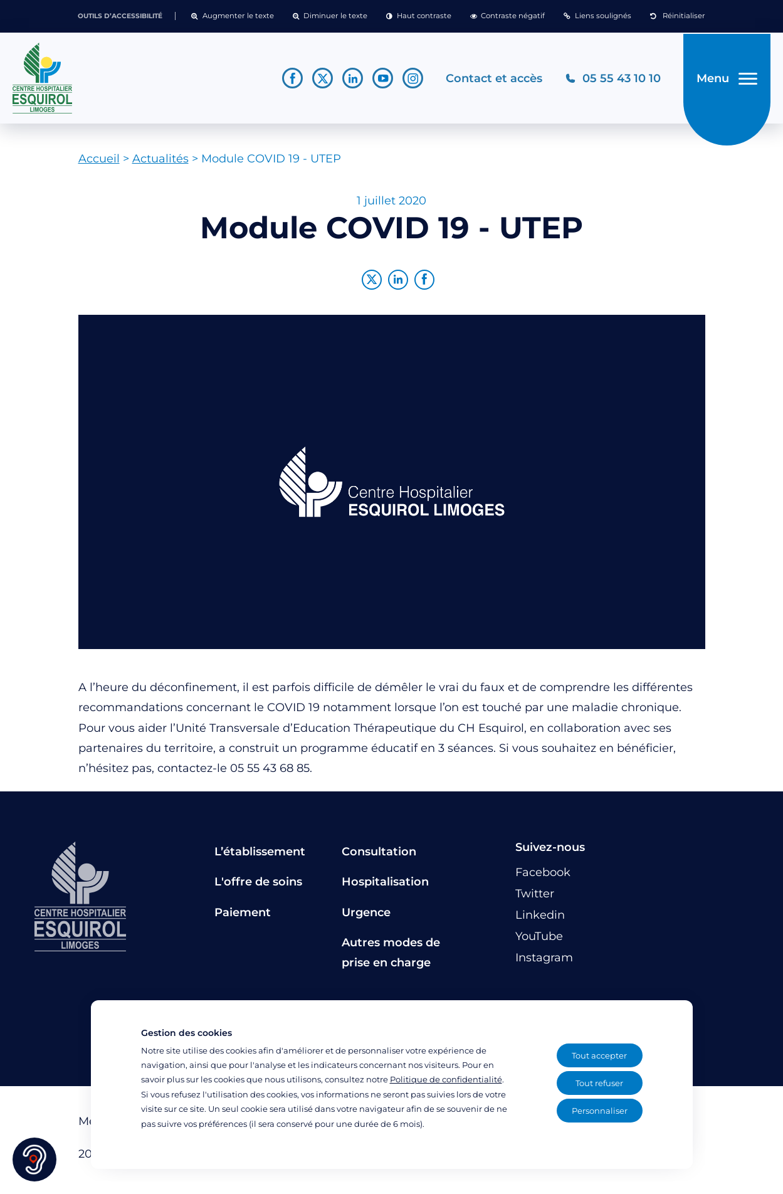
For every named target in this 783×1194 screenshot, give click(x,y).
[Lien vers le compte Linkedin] (350, 80)
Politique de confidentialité (446, 1079)
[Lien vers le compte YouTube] (380, 80)
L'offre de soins (258, 887)
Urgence (366, 917)
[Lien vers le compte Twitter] (320, 80)
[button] (232, 16)
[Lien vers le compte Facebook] (290, 80)
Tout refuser (599, 1083)
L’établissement (259, 856)
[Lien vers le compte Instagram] (410, 80)
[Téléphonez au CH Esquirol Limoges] (610, 81)
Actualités (160, 164)
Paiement (242, 917)
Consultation (379, 856)
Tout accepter (599, 1055)
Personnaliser (600, 1111)
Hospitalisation (385, 887)
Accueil (99, 164)
